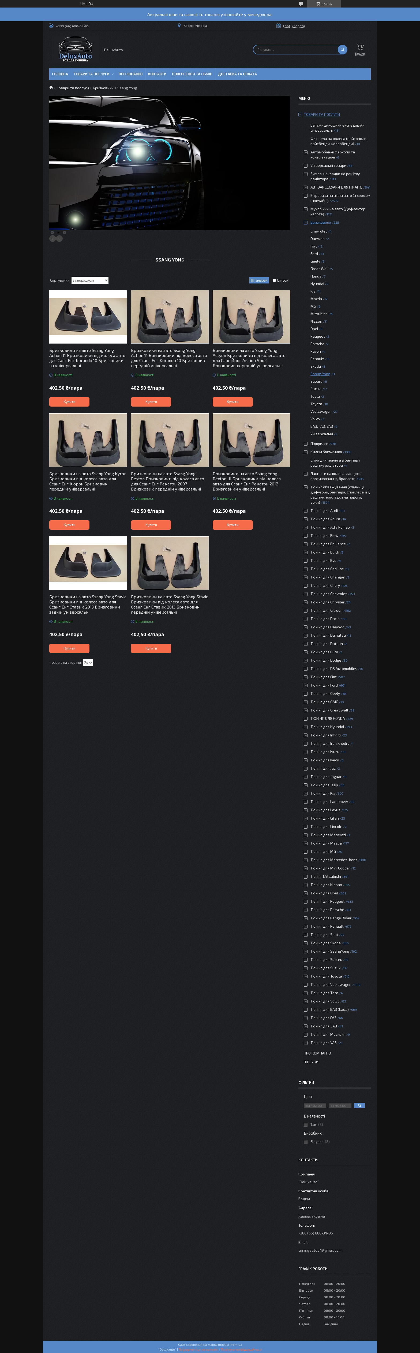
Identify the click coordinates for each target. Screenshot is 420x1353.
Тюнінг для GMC (324, 701)
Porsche (317, 343)
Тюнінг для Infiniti (325, 735)
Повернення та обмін (192, 74)
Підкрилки (319, 443)
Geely (315, 261)
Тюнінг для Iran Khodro (330, 743)
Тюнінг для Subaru (326, 959)
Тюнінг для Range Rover (330, 918)
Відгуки (311, 1062)
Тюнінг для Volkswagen (330, 984)
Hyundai (317, 283)
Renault (317, 358)
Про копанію (130, 74)
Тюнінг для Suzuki (325, 967)
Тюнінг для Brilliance (328, 543)
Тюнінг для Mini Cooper (330, 868)
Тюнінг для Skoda (325, 943)
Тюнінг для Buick (324, 552)
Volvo (315, 418)
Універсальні (321, 434)
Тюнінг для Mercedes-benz (333, 859)
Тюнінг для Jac (323, 768)
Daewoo (317, 238)
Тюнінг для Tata (324, 992)
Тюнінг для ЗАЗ (323, 1026)
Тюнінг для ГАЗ (323, 1017)
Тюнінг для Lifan (324, 818)
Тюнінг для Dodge (325, 660)
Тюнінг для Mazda (326, 843)
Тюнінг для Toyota (326, 976)
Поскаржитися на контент (199, 1349)
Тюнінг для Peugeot (327, 901)
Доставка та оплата (237, 74)
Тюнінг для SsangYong (329, 951)
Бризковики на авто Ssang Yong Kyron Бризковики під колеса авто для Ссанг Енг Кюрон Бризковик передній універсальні (87, 481)
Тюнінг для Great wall (329, 710)
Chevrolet (318, 231)
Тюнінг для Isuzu (324, 751)
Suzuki (315, 388)
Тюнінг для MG (323, 851)
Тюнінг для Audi (324, 510)
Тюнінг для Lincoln (326, 826)
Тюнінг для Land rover (329, 801)
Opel (314, 328)
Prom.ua (236, 1344)
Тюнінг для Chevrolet (328, 593)
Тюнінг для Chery (325, 585)
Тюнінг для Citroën (326, 610)
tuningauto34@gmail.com (320, 1250)
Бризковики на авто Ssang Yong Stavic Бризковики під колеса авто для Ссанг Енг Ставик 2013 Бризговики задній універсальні (87, 604)
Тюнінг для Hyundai (327, 726)
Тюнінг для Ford (324, 685)
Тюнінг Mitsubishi (325, 876)
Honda (315, 276)
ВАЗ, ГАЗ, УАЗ (321, 426)
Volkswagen (321, 411)
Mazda (316, 298)
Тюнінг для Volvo (325, 1001)
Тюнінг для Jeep (324, 785)
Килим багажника (326, 451)
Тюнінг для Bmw (324, 535)
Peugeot (317, 336)
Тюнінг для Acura (325, 519)
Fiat (313, 246)
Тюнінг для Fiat (323, 676)
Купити (69, 402)
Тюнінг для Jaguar (326, 776)
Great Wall (319, 268)
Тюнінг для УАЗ (323, 1042)
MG (313, 306)
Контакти (157, 74)
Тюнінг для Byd (323, 560)
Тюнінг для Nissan (326, 884)
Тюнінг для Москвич (328, 1034)
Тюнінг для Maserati (328, 834)
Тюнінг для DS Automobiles (333, 668)
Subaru (316, 381)
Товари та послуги (91, 74)
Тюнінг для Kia (322, 793)
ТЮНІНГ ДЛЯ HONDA (327, 718)
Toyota (316, 403)
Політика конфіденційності (241, 1349)
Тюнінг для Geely (325, 693)
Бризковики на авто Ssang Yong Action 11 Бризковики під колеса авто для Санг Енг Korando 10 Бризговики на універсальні (87, 358)
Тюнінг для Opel (324, 893)
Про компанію (317, 1053)
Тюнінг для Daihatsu (328, 635)
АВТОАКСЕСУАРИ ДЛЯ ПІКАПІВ (336, 187)
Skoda (315, 366)
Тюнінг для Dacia (325, 618)
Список (282, 280)
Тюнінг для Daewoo (327, 627)
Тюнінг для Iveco (324, 760)
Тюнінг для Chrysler (327, 602)
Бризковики (103, 88)
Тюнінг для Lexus (325, 810)
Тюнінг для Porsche (327, 909)
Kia (313, 291)
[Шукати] (342, 49)
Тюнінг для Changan (327, 577)
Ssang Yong (320, 373)
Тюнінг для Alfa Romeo (330, 527)
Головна (60, 74)
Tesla (315, 396)
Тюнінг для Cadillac (327, 568)
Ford (314, 253)
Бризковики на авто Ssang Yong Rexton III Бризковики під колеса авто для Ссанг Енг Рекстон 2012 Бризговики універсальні (247, 481)
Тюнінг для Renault (327, 926)
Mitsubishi (319, 313)
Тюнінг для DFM (324, 652)
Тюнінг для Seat (324, 934)
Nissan (316, 321)
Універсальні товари (328, 165)
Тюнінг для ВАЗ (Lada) (329, 1009)
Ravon (315, 351)
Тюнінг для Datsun (326, 643)
